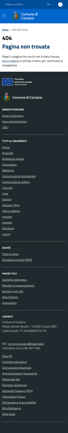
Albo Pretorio (10, 297)
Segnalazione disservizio (16, 367)
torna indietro (10, 61)
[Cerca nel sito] (58, 16)
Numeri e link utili (12, 291)
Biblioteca (8, 170)
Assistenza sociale (13, 159)
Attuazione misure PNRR (17, 260)
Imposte (7, 217)
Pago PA (7, 356)
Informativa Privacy (14, 396)
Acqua (6, 147)
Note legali (8, 414)
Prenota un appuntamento (18, 285)
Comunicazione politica (16, 182)
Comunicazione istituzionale (19, 176)
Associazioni (9, 164)
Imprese (7, 222)
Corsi (5, 193)
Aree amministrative (14, 121)
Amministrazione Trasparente (19, 373)
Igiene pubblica (11, 211)
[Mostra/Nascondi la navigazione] (4, 16)
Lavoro (6, 234)
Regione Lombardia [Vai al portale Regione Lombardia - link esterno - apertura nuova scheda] (14, 4)
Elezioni (6, 199)
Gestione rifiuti (11, 205)
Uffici (5, 127)
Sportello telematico (14, 280)
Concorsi (7, 188)
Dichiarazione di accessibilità (19, 402)
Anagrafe (7, 153)
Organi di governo (12, 115)
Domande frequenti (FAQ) (17, 391)
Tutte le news (10, 254)
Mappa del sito (11, 379)
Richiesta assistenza (14, 385)
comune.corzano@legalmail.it (26, 344)
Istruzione (8, 228)
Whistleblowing (11, 408)
